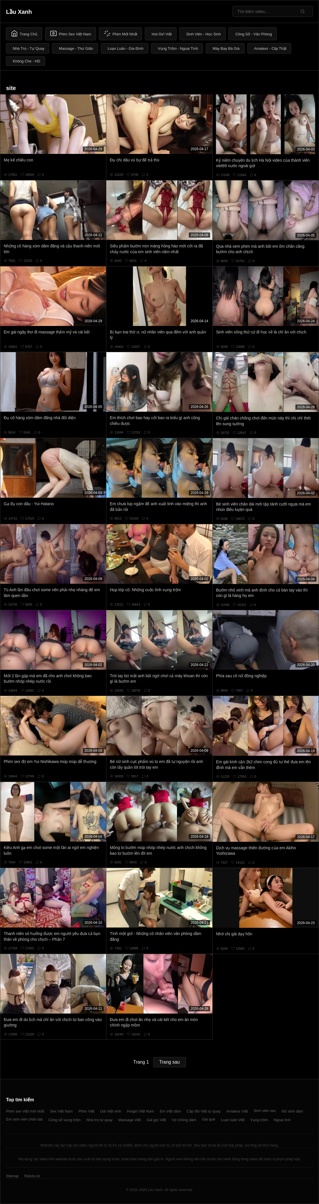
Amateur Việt (237, 1111)
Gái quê (208, 1119)
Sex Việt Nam (61, 1111)
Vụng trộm (259, 1120)
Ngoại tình (282, 1120)
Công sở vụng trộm (64, 1120)
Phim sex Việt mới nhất (25, 1111)
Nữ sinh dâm (292, 1111)
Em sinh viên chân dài (24, 1119)
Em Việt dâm (170, 1111)
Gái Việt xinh (110, 1111)
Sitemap (12, 1176)
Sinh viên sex (264, 1110)
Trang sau (169, 1062)
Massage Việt (129, 1120)
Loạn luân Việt (233, 1120)
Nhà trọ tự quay (99, 1120)
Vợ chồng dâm (184, 1120)
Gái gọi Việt (156, 1120)
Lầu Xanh (19, 12)
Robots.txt (32, 1176)
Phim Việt (86, 1111)
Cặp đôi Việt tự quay (204, 1111)
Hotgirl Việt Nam (140, 1111)
